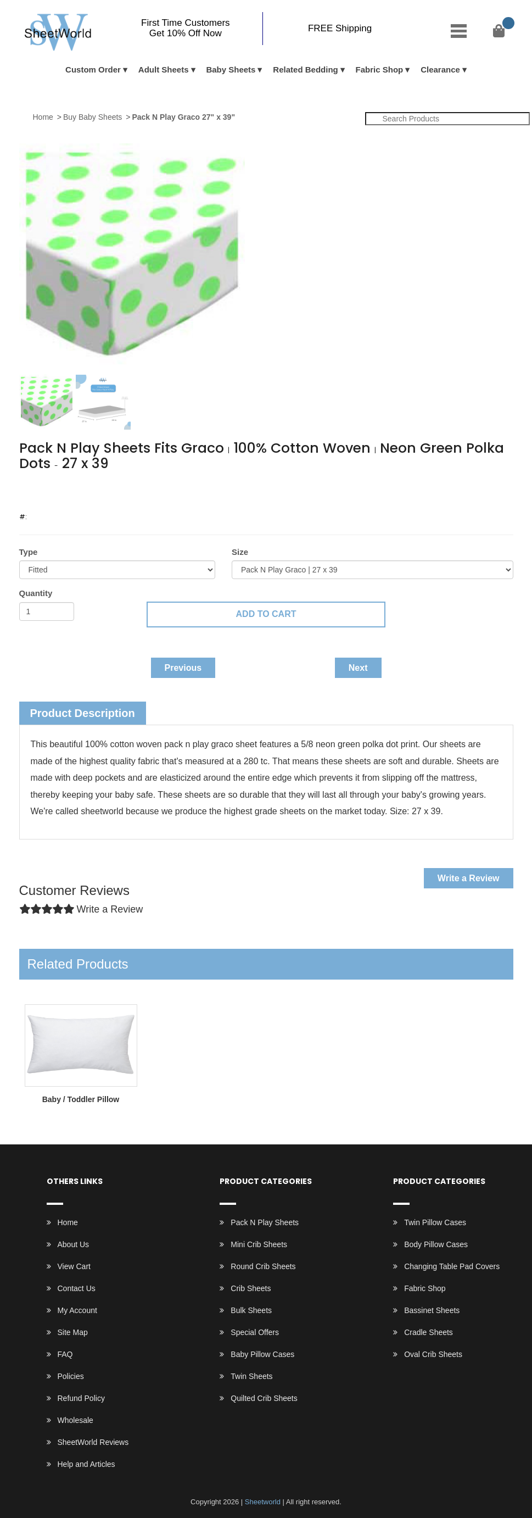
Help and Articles (86, 1464)
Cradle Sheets (428, 1332)
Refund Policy (81, 1398)
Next (358, 667)
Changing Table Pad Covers (452, 1266)
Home (43, 117)
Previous (183, 667)
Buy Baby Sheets (92, 117)
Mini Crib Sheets (259, 1244)
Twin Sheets (251, 1376)
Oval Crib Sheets (433, 1354)
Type (28, 552)
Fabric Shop (380, 69)
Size (240, 552)
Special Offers (255, 1332)
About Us (73, 1244)
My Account (77, 1310)
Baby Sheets (230, 69)
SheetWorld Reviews (93, 1442)
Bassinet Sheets (432, 1310)
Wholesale (75, 1420)
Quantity (36, 593)
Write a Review (469, 878)
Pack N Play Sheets (265, 1222)
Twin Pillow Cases (435, 1222)
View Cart (74, 1266)
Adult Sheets (163, 69)
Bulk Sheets (251, 1310)
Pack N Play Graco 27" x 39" (183, 117)
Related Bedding (305, 69)
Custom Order (93, 69)
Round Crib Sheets (263, 1266)
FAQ (65, 1354)
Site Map (73, 1332)
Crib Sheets (251, 1288)
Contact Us (77, 1288)
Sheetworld (263, 1502)
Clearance (440, 69)
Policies (71, 1376)
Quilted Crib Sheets (264, 1398)
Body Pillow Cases (436, 1244)
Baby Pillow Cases (262, 1354)
